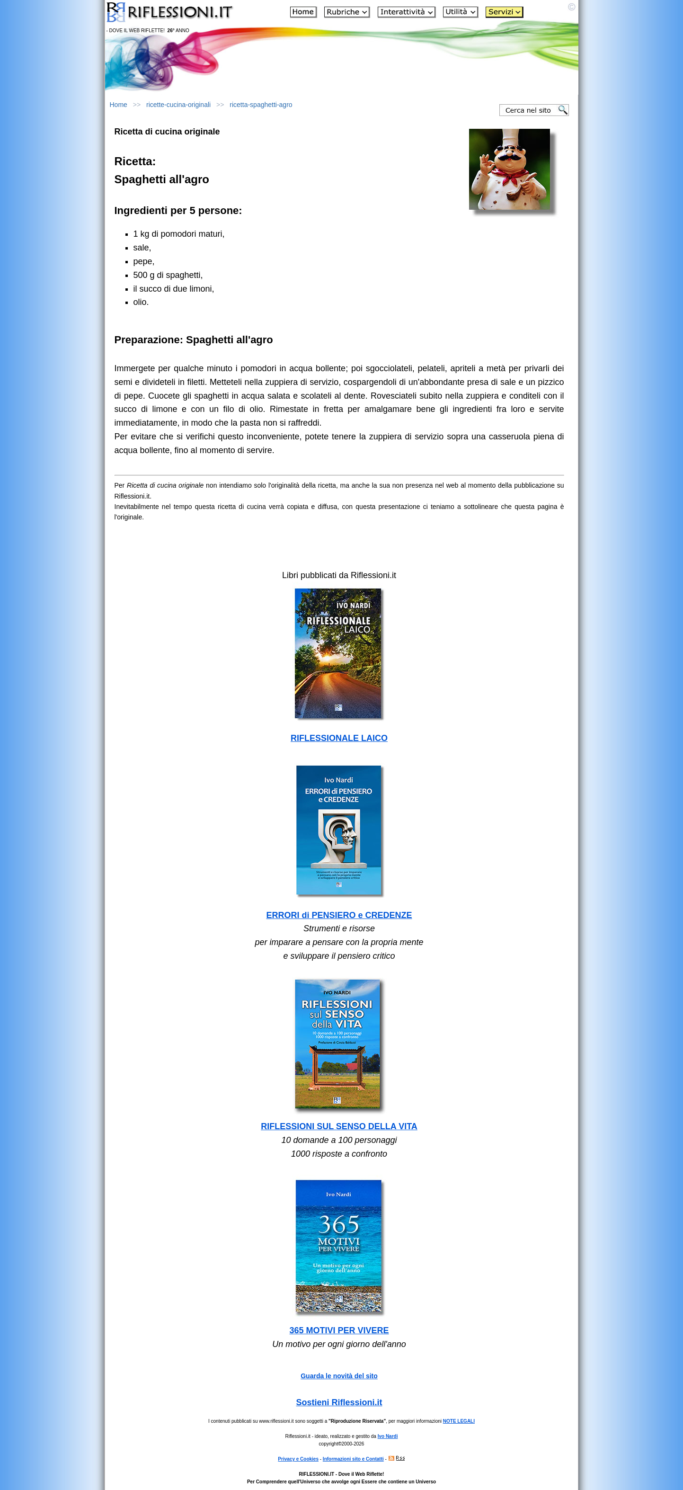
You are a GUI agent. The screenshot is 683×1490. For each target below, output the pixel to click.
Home (118, 104)
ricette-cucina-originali (178, 104)
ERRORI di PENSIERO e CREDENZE (339, 915)
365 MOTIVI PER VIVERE (339, 1330)
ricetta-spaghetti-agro (261, 104)
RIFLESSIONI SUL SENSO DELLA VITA (339, 1126)
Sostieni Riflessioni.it (339, 1402)
